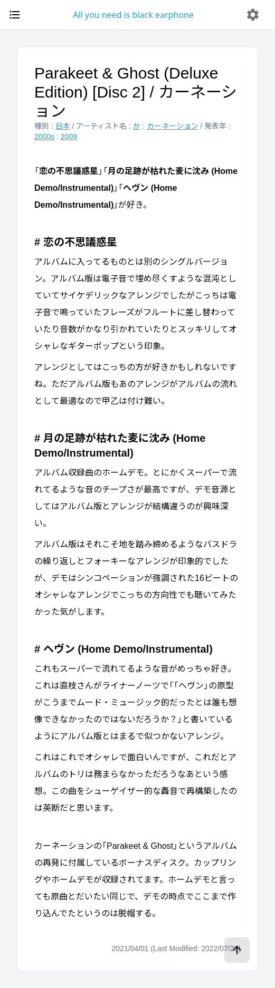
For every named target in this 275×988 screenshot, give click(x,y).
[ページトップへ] (237, 950)
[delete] (253, 14)
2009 (69, 136)
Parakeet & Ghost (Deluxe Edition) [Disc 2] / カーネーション (135, 92)
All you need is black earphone (133, 15)
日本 (62, 126)
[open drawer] (14, 14)
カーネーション (172, 126)
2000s (44, 136)
